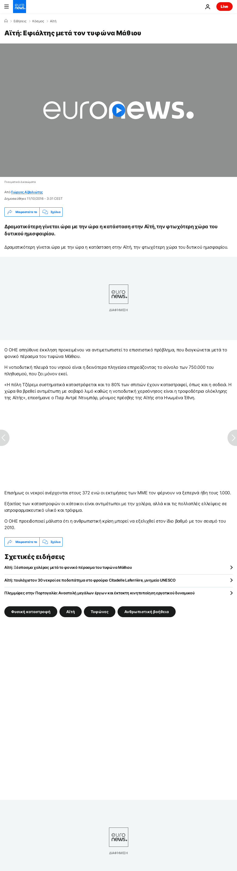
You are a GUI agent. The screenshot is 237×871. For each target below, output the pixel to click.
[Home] (6, 21)
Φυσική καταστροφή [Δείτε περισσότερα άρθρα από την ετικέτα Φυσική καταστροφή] (30, 611)
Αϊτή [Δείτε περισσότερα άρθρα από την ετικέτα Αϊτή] (70, 611)
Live (224, 6)
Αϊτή (53, 21)
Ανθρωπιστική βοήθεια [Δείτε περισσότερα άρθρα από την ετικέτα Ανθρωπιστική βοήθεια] (146, 611)
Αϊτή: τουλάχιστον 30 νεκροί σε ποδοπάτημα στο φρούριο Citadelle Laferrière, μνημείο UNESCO (90, 580)
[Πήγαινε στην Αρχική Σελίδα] (19, 6)
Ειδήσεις (20, 21)
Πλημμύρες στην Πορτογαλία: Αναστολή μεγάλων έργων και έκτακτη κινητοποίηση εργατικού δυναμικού (99, 593)
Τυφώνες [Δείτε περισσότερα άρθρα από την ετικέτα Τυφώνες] (100, 611)
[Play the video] (118, 110)
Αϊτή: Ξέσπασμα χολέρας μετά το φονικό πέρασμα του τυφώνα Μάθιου (68, 567)
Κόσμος (38, 21)
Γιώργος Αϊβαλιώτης (27, 192)
